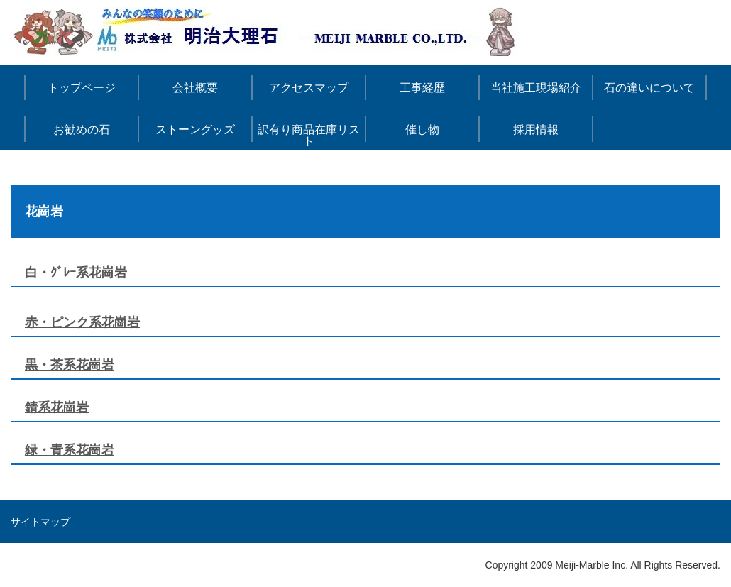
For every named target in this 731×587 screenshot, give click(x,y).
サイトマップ (40, 521)
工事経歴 (422, 88)
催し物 (422, 130)
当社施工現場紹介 (535, 88)
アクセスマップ (308, 88)
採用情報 (536, 130)
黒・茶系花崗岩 (69, 365)
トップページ (82, 88)
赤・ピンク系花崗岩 (82, 322)
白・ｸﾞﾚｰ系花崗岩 (76, 272)
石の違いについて (649, 88)
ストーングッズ (195, 130)
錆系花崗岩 (57, 407)
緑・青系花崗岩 (69, 450)
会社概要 (195, 88)
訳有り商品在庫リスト (309, 135)
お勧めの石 (81, 130)
